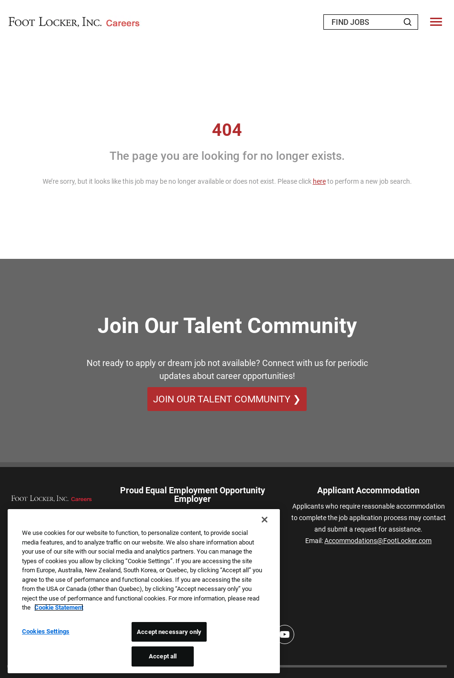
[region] (144, 591)
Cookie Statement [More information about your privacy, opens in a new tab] (58, 607)
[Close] (264, 519)
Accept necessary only (169, 631)
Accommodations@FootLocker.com (378, 541)
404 (227, 130)
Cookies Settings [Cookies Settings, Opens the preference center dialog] (45, 631)
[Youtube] (284, 634)
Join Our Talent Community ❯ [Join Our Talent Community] (227, 399)
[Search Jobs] (407, 22)
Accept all (163, 656)
